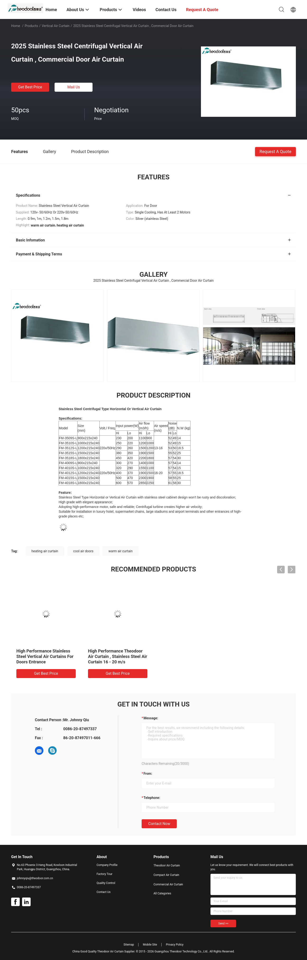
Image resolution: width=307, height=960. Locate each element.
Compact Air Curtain (166, 875)
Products (31, 26)
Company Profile (107, 865)
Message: (151, 718)
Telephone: (152, 798)
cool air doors (83, 551)
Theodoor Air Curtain (167, 865)
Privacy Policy (174, 944)
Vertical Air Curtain (56, 26)
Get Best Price (30, 87)
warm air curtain (120, 551)
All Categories (162, 893)
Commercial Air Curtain (168, 884)
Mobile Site (150, 944)
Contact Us (104, 892)
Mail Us (73, 87)
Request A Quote (275, 151)
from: (148, 773)
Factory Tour (104, 874)
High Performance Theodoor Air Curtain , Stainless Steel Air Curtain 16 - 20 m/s (117, 656)
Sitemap (129, 944)
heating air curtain (45, 551)
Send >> (223, 923)
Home (15, 26)
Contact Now (159, 823)
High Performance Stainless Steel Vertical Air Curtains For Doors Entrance (45, 656)
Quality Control (106, 883)
